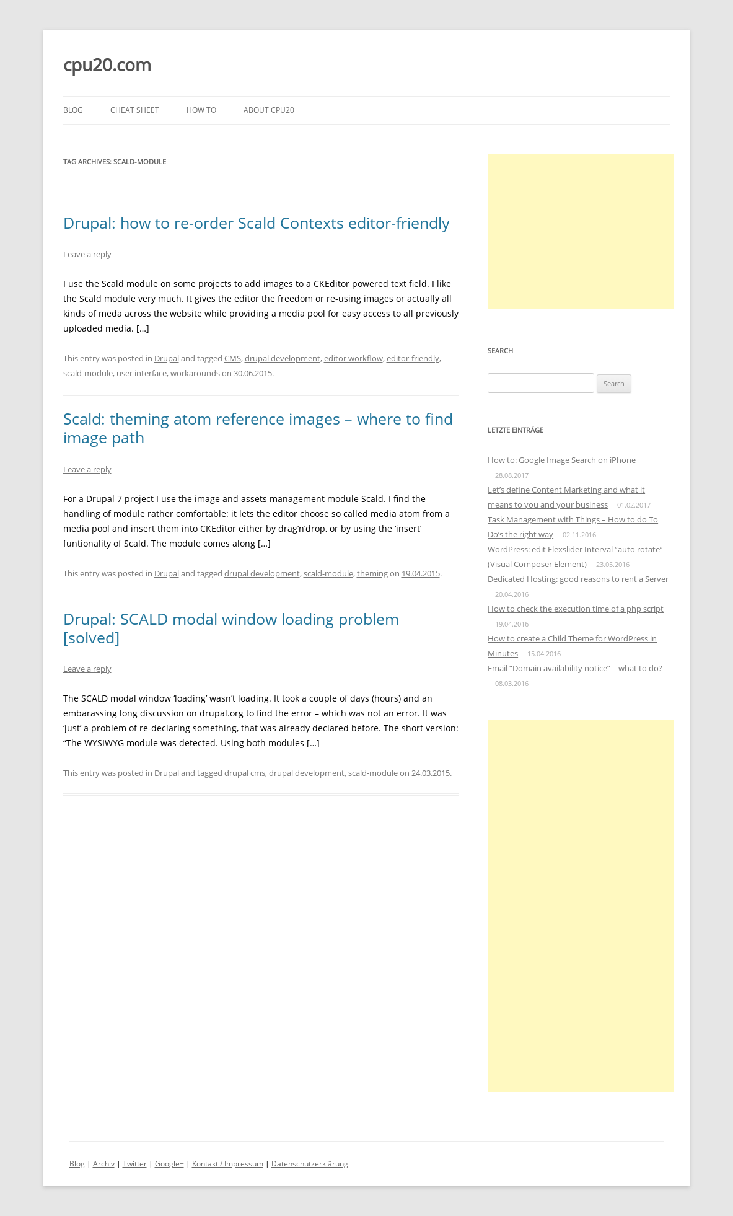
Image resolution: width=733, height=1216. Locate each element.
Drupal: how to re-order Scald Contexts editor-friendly (256, 222)
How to (201, 110)
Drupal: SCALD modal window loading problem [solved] (231, 628)
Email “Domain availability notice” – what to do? (575, 668)
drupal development (282, 358)
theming (372, 573)
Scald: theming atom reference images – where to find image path (258, 427)
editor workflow (353, 358)
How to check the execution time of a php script (576, 608)
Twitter (135, 1163)
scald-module (88, 373)
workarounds (195, 373)
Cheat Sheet (134, 110)
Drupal (166, 358)
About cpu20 (269, 110)
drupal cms (244, 772)
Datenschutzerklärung (309, 1163)
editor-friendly (413, 358)
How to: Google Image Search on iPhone (562, 459)
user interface (141, 373)
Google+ (169, 1163)
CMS (232, 358)
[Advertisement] (581, 231)
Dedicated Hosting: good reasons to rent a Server (578, 578)
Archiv (104, 1163)
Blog (73, 110)
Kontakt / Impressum (227, 1163)
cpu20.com (107, 64)
